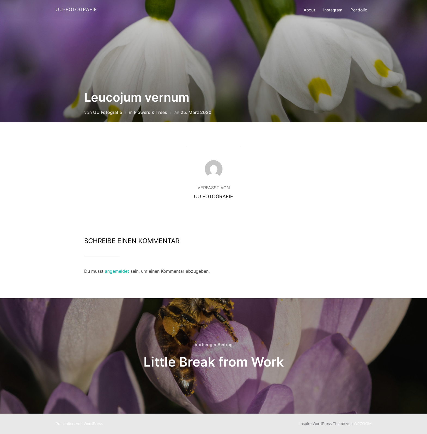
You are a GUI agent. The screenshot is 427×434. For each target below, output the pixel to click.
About (309, 10)
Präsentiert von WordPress (79, 423)
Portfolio (358, 10)
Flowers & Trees (150, 112)
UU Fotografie (107, 112)
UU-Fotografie (76, 9)
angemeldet (117, 271)
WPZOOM (362, 423)
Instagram (332, 10)
